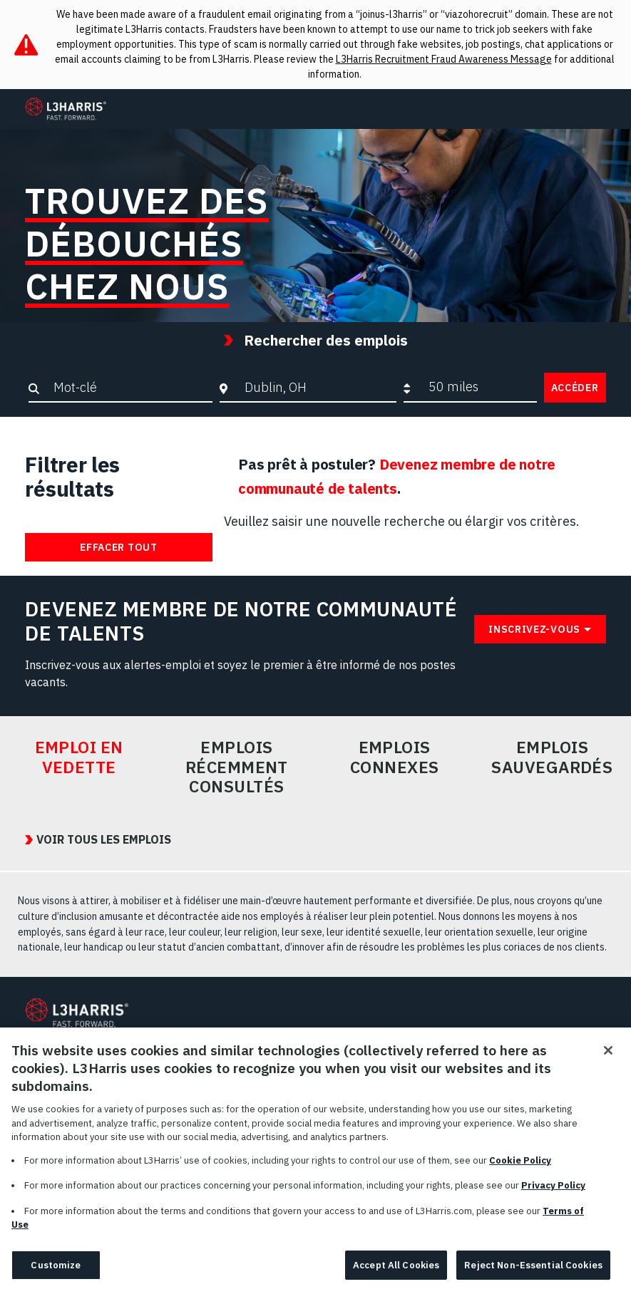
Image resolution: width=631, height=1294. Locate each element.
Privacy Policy (553, 1198)
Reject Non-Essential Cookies (533, 1278)
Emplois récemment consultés (236, 767)
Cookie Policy (520, 1173)
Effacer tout (118, 547)
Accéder (575, 387)
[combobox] (316, 387)
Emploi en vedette (79, 757)
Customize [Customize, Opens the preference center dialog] (56, 1278)
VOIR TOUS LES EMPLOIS (103, 839)
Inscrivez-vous (534, 629)
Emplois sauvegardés (551, 757)
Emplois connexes (394, 757)
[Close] (608, 1063)
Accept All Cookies (396, 1278)
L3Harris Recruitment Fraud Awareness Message (444, 59)
